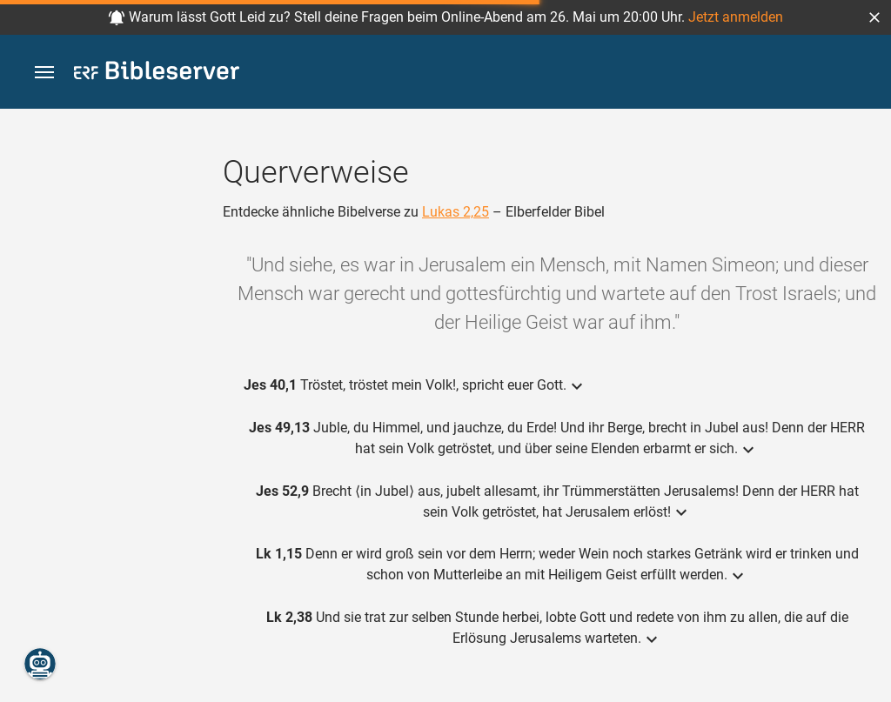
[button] (874, 17)
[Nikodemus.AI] (40, 663)
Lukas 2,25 (455, 212)
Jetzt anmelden (735, 17)
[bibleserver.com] (156, 73)
